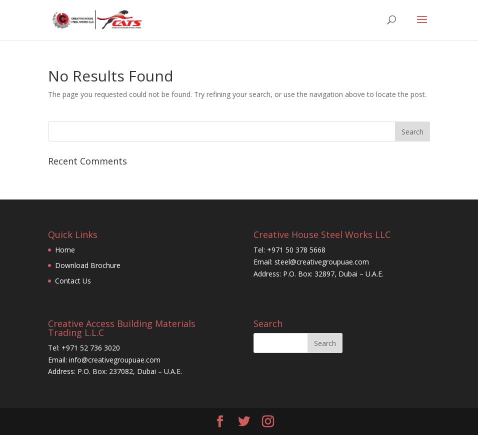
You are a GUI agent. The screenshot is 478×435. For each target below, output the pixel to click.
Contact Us (73, 281)
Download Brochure (87, 265)
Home (65, 249)
